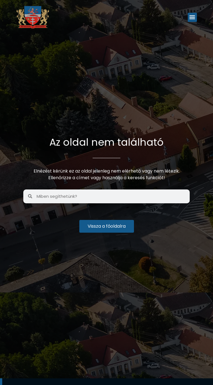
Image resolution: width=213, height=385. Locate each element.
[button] (192, 17)
